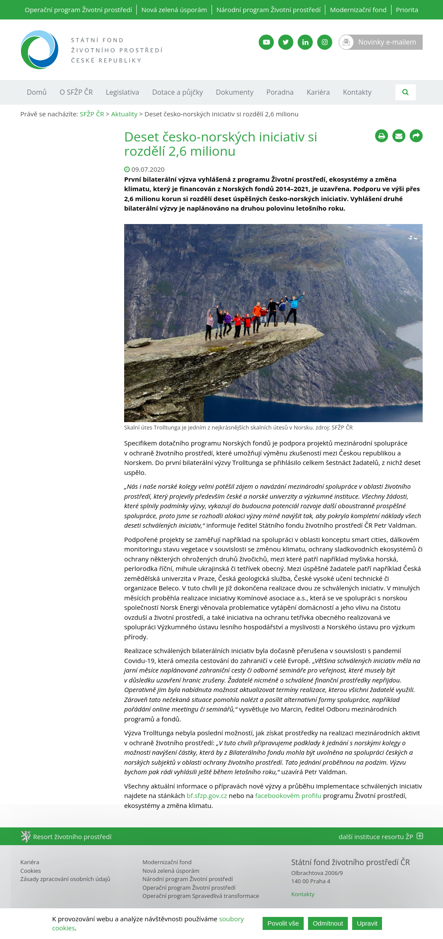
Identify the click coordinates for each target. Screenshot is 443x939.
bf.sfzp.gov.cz (207, 795)
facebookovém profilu (288, 795)
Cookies (30, 871)
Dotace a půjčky (177, 92)
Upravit (367, 923)
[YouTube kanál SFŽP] (266, 42)
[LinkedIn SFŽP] (305, 42)
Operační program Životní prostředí (78, 9)
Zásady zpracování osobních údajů (65, 879)
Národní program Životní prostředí (268, 9)
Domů (37, 92)
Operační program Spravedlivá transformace (200, 896)
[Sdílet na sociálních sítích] (416, 135)
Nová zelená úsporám (174, 9)
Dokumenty (235, 92)
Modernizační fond (358, 9)
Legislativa (122, 92)
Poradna (280, 92)
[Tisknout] (381, 135)
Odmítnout (328, 923)
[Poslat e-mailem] (398, 135)
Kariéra (318, 92)
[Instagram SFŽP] (324, 42)
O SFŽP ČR (76, 92)
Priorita (407, 9)
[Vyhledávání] (405, 92)
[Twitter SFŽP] (285, 42)
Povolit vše (283, 923)
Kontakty (357, 92)
